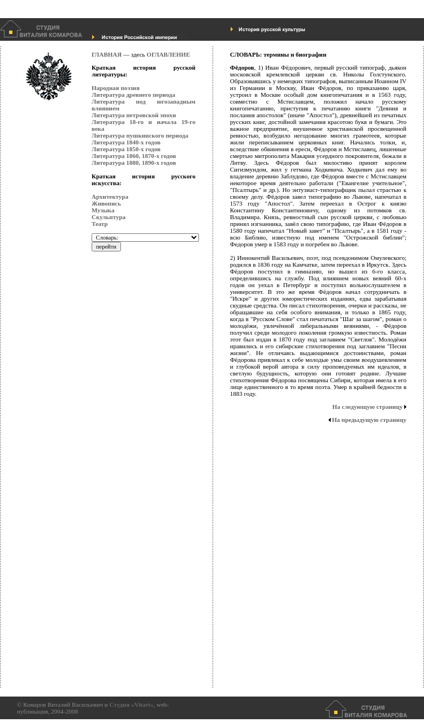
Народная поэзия (116, 87)
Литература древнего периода (133, 94)
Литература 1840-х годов (126, 142)
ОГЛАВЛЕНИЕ (168, 54)
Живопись (106, 203)
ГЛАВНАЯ (107, 54)
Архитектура (110, 196)
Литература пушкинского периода (140, 135)
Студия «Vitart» (131, 704)
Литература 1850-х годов (126, 149)
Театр (100, 223)
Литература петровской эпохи (134, 115)
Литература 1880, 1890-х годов (134, 162)
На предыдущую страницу (367, 419)
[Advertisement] (137, 518)
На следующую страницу (369, 406)
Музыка (103, 210)
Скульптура (109, 216)
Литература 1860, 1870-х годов (134, 155)
